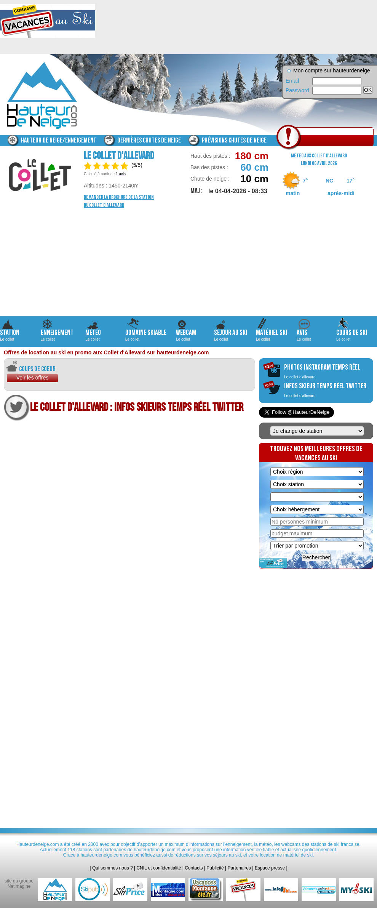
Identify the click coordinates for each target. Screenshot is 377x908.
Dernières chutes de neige (149, 140)
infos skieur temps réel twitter (325, 390)
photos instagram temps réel (322, 371)
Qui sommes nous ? (112, 868)
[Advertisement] (188, 262)
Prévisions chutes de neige (234, 140)
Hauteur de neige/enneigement (58, 140)
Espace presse (270, 868)
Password (297, 90)
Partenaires (239, 868)
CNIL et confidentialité (158, 868)
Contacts (194, 868)
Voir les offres (32, 378)
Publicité (215, 868)
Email (292, 81)
